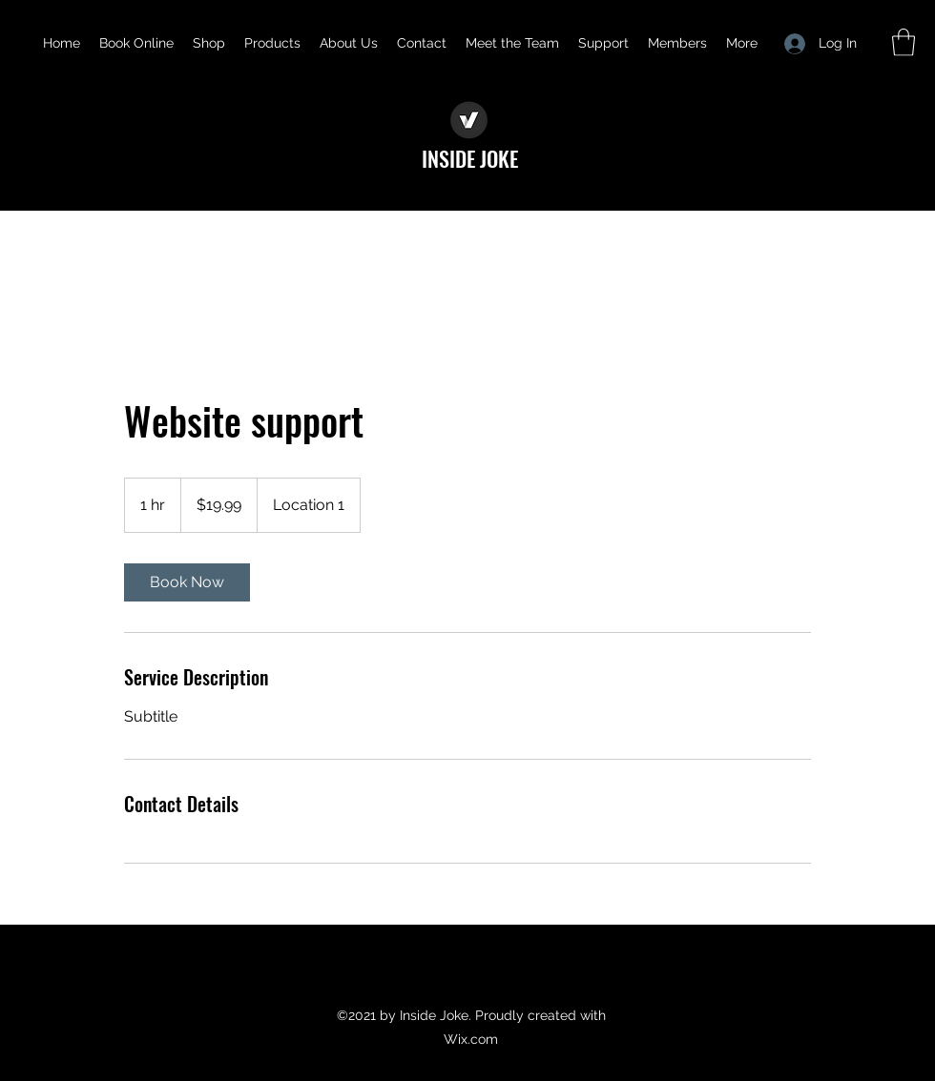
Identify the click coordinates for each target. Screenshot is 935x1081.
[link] (187, 582)
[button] (903, 42)
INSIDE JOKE (470, 158)
